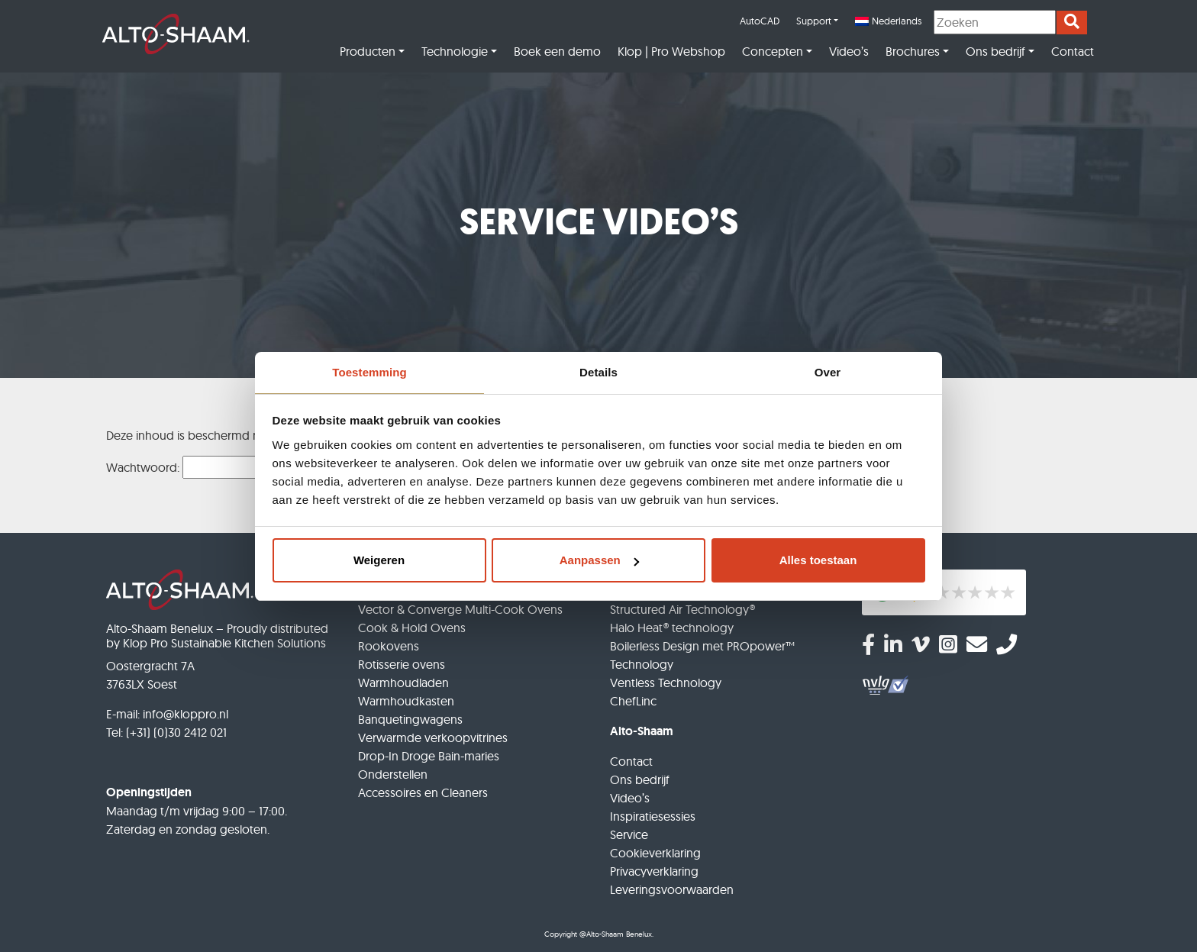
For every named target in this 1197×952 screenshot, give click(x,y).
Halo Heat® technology (672, 627)
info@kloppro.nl (185, 713)
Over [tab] (828, 372)
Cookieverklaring (655, 852)
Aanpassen (599, 559)
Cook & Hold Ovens (412, 627)
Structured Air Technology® (682, 609)
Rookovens (388, 645)
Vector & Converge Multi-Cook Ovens (460, 609)
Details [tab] (598, 372)
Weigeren (379, 559)
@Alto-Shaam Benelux (615, 934)
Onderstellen (393, 774)
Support (813, 21)
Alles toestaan (818, 559)
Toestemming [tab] (369, 372)
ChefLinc (633, 700)
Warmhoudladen (403, 682)
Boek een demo (557, 51)
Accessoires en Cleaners (423, 792)
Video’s (849, 51)
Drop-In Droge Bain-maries (428, 755)
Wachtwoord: (205, 467)
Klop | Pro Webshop (671, 51)
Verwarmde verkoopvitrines (433, 737)
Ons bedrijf (995, 51)
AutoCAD (759, 21)
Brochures (913, 51)
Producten (367, 51)
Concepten (772, 51)
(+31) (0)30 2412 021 (176, 732)
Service (629, 834)
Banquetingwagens (410, 719)
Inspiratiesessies (652, 816)
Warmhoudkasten (406, 700)
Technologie (454, 51)
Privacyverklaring (654, 871)
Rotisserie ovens (401, 664)
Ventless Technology (665, 682)
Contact (1072, 51)
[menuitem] (888, 21)
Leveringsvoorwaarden (672, 889)
